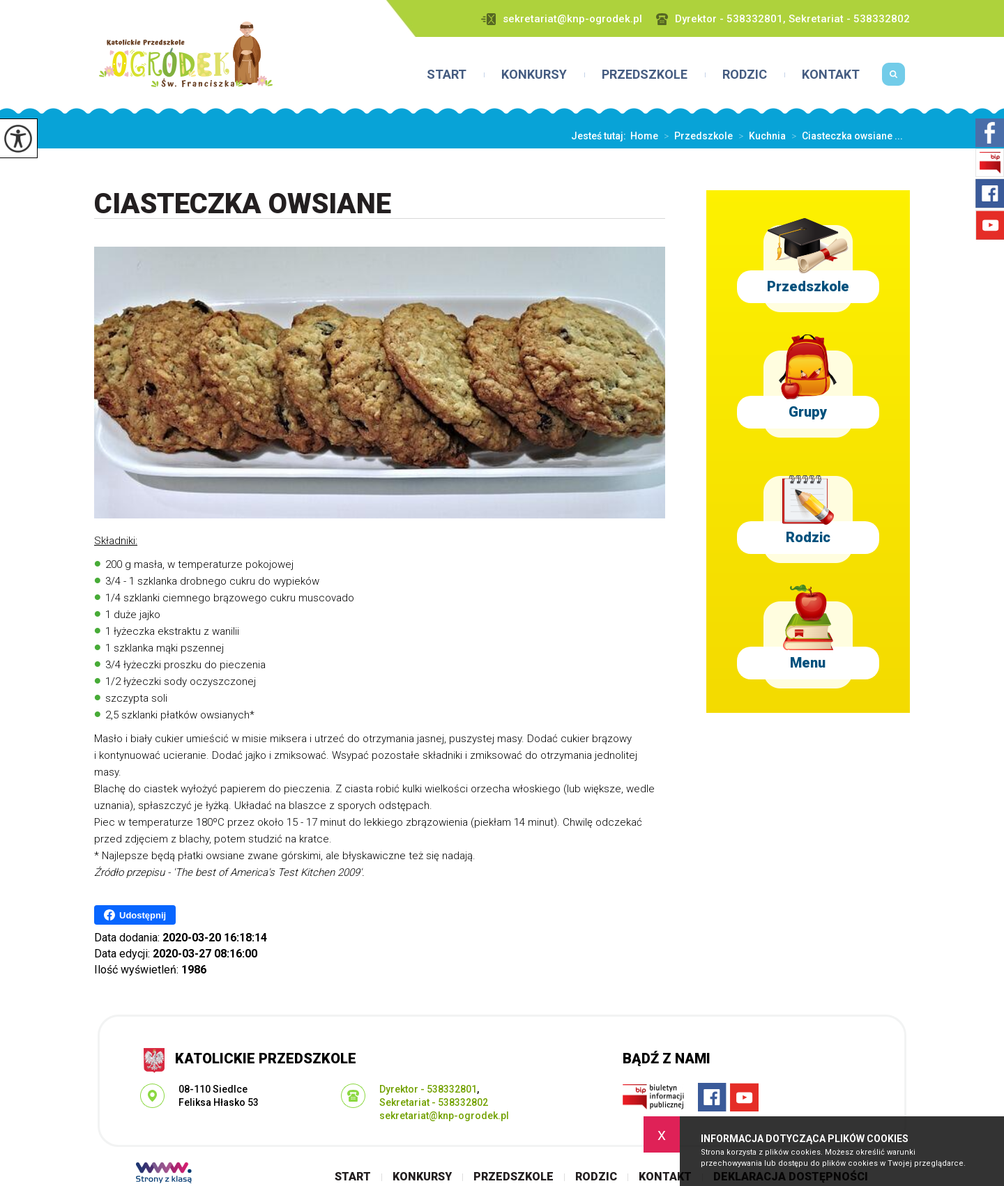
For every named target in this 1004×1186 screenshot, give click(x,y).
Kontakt (831, 74)
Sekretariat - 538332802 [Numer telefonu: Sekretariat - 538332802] (433, 1102)
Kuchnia (759, 136)
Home (644, 136)
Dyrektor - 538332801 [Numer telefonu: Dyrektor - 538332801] (428, 1089)
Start (446, 74)
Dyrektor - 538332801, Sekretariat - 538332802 (783, 19)
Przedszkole (644, 74)
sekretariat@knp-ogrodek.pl (561, 19)
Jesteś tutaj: (600, 136)
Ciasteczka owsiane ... (844, 136)
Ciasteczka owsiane (242, 204)
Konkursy (534, 74)
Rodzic (744, 74)
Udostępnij (135, 915)
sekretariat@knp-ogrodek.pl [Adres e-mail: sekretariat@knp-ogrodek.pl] (444, 1115)
